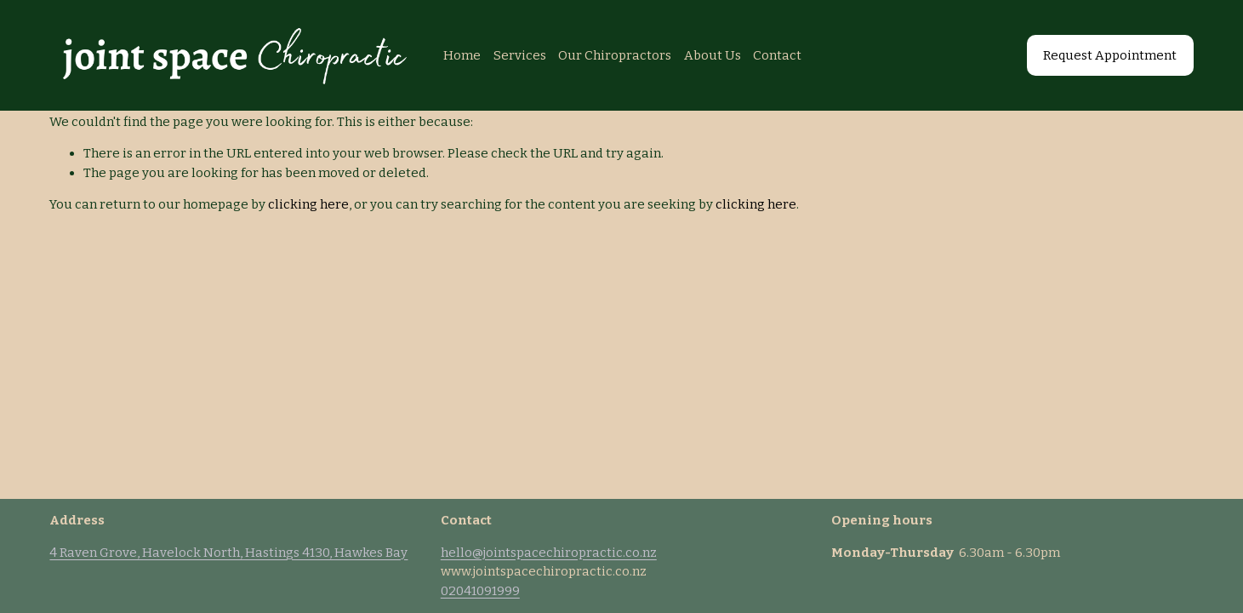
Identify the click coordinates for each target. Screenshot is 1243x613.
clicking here (308, 204)
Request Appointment (1110, 55)
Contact (777, 55)
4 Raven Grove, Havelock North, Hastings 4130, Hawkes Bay (228, 552)
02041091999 (480, 591)
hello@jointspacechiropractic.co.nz (549, 552)
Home (462, 55)
